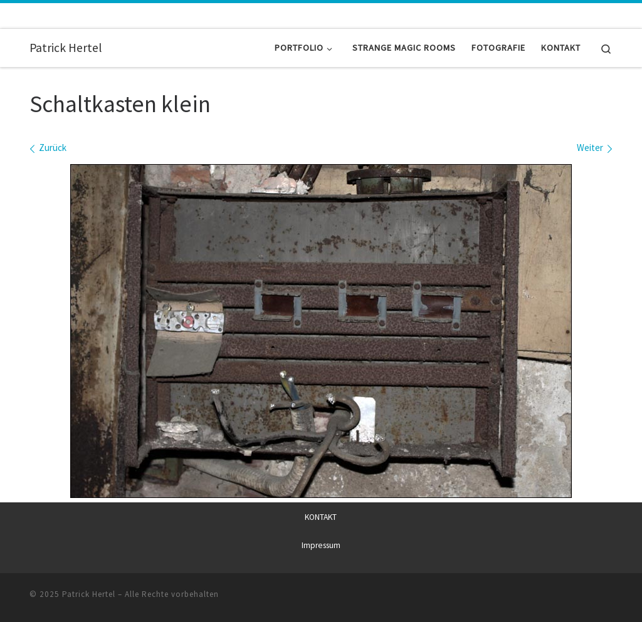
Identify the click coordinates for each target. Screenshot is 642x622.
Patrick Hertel (88, 593)
